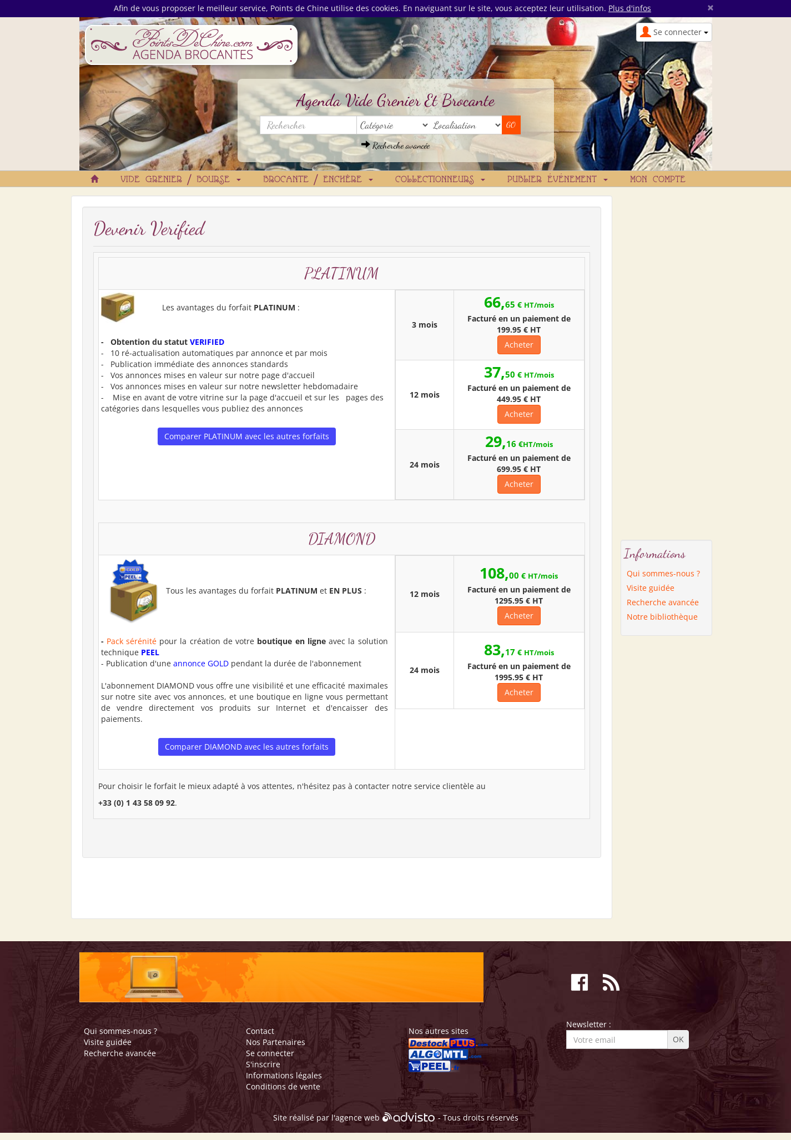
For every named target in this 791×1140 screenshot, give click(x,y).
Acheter (519, 344)
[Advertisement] (666, 362)
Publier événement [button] (557, 179)
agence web (357, 1117)
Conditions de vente (283, 1086)
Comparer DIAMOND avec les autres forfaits (247, 746)
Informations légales (284, 1075)
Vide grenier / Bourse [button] (180, 179)
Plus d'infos (629, 8)
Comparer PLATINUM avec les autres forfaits (246, 436)
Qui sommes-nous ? (663, 573)
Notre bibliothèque (662, 616)
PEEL (150, 652)
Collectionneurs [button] (440, 179)
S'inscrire (263, 1064)
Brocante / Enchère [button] (318, 179)
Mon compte (658, 179)
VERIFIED (207, 342)
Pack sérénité (132, 641)
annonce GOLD (201, 663)
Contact (260, 1031)
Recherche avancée (395, 145)
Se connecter (270, 1053)
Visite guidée (650, 587)
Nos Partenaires (275, 1042)
